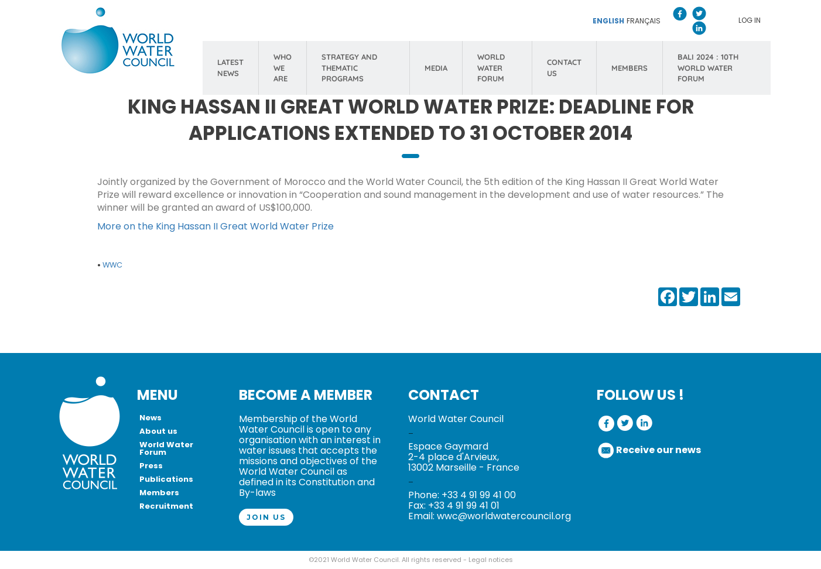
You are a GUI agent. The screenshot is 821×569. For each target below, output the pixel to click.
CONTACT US (564, 67)
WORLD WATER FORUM (491, 67)
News (150, 417)
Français (644, 21)
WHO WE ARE (282, 67)
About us (158, 431)
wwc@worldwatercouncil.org (504, 516)
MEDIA (436, 68)
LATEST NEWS (230, 67)
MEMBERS (629, 68)
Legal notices (490, 559)
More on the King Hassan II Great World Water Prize (215, 226)
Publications (166, 479)
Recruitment (166, 506)
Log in (749, 20)
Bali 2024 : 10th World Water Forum (708, 67)
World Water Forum (166, 448)
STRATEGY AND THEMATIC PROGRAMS (349, 67)
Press (151, 465)
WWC (112, 265)
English (608, 21)
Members (159, 492)
